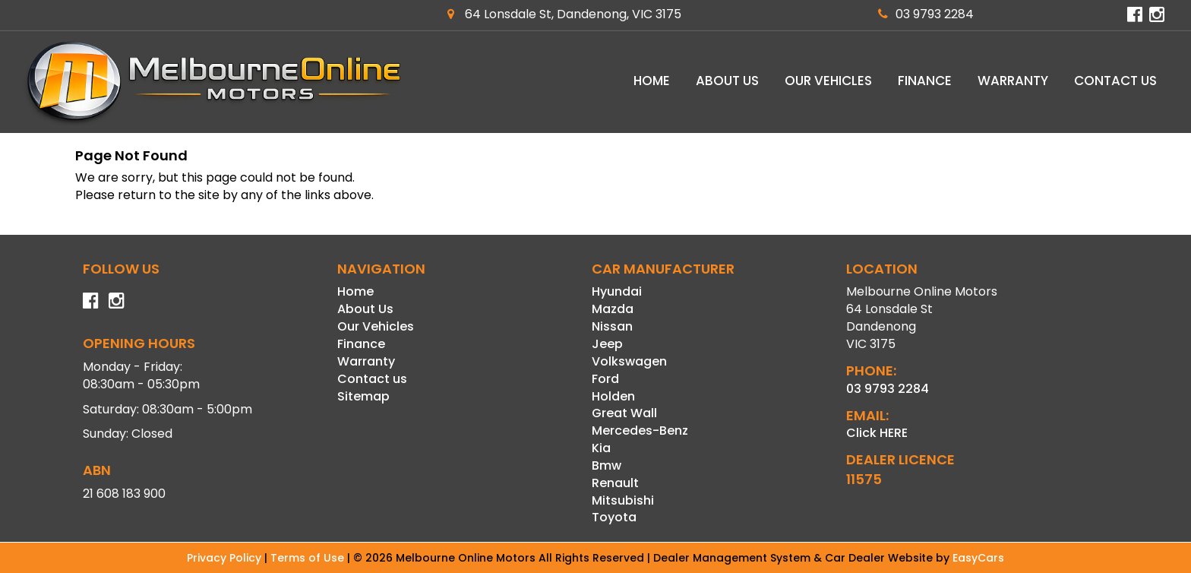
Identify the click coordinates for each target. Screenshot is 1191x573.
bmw (606, 465)
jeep (607, 344)
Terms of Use (308, 557)
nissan (612, 326)
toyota (614, 517)
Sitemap (363, 396)
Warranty (1013, 80)
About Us (727, 80)
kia (601, 448)
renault (615, 483)
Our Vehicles (828, 80)
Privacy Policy (225, 557)
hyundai (617, 291)
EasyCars (978, 557)
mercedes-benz (640, 430)
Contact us (1115, 80)
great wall (624, 413)
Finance (925, 80)
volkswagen (629, 361)
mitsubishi (623, 500)
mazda (612, 309)
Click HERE (877, 433)
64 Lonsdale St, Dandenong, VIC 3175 (564, 14)
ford (605, 379)
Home (651, 80)
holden (613, 396)
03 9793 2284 (926, 14)
